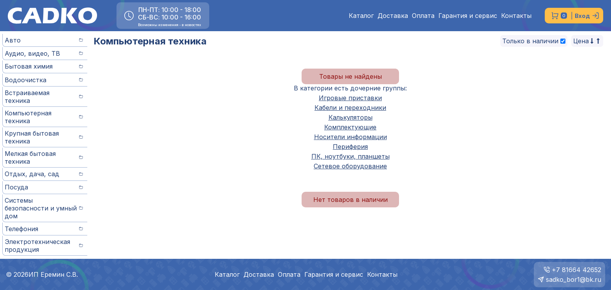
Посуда (44, 187)
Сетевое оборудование (350, 166)
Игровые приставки (350, 98)
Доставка (393, 15)
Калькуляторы (350, 117)
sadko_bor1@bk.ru (573, 279)
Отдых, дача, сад (44, 174)
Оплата (423, 15)
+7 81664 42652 (576, 270)
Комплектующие (350, 127)
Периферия (350, 146)
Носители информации (350, 137)
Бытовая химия (44, 66)
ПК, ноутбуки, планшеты (350, 156)
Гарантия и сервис (467, 15)
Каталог (361, 15)
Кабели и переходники (350, 107)
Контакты (516, 15)
